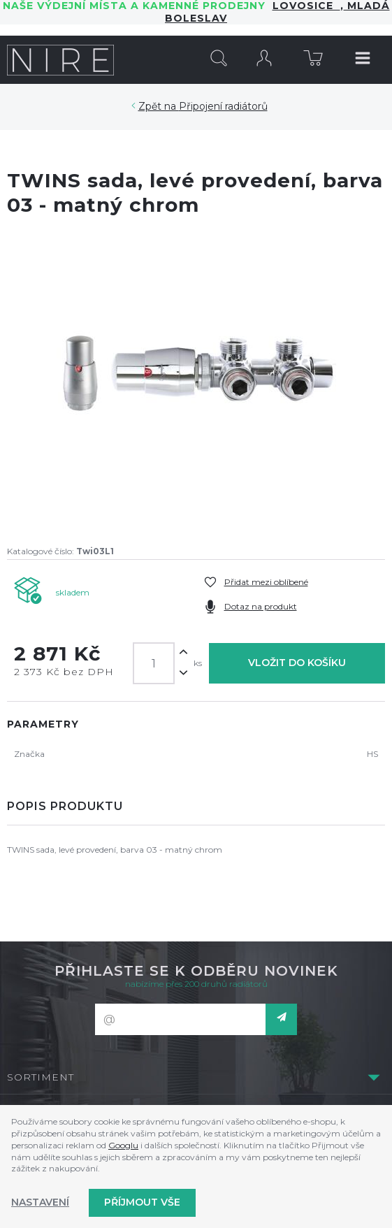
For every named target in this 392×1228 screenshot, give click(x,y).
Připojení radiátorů (223, 106)
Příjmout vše (142, 1202)
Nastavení (40, 1202)
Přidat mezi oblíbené (266, 582)
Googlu (123, 1145)
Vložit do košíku (297, 662)
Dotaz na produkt (260, 606)
